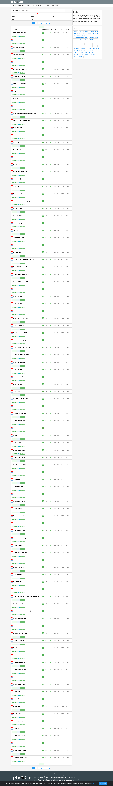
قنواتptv (76, 31)
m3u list (95, 44)
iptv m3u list (76, 48)
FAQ (33, 5)
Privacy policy (46, 5)
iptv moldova (94, 54)
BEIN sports (92, 41)
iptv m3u (76, 44)
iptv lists (76, 50)
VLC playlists (77, 35)
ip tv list (75, 56)
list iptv (81, 54)
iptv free (81, 44)
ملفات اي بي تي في (84, 31)
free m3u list (76, 52)
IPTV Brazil (92, 39)
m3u (80, 33)
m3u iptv (83, 46)
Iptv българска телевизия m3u (81, 41)
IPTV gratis (86, 39)
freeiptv (90, 48)
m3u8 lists (89, 33)
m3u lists (76, 54)
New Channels (21, 5)
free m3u (89, 46)
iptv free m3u (91, 50)
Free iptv (76, 33)
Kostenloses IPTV (94, 31)
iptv (84, 33)
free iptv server (82, 50)
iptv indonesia (84, 52)
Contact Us (38, 5)
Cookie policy (55, 5)
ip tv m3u (87, 54)
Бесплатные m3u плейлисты (80, 37)
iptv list (90, 44)
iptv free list (92, 52)
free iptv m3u (77, 46)
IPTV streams (96, 33)
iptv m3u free (96, 48)
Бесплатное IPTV (78, 39)
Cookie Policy (94, 783)
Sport (28, 5)
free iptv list (83, 48)
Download (23, 36)
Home (14, 5)
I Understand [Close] (103, 783)
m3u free (95, 46)
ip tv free (81, 56)
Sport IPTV (83, 35)
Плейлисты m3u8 (93, 37)
